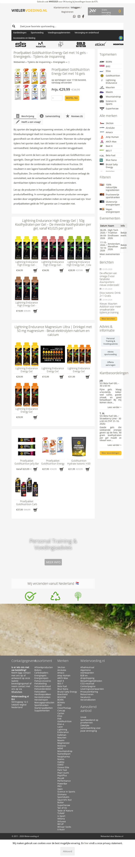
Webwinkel (19, 62)
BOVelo (61, 702)
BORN (106, 61)
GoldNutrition (110, 75)
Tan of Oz (62, 807)
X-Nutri (61, 829)
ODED (60, 764)
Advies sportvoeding (110, 353)
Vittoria (61, 818)
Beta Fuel (107, 155)
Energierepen (41, 678)
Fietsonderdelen (42, 689)
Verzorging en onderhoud (87, 32)
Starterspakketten (43, 708)
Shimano (61, 794)
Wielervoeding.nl (92, 661)
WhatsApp (16, 691)
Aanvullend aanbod (88, 709)
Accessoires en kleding (24, 38)
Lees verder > (114, 407)
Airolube (107, 127)
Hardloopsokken (42, 694)
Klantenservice (61, 7)
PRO (59, 786)
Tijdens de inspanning (39, 62)
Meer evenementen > (110, 255)
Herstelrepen (41, 699)
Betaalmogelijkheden (90, 681)
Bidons (38, 670)
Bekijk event (124, 234)
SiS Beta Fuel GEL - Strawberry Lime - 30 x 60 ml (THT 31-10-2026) (110, 419)
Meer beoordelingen (110, 453)
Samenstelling (50, 116)
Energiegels (59, 62)
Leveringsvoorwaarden (90, 689)
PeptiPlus (62, 775)
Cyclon (60, 713)
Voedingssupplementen (59, 32)
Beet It (106, 146)
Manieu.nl (119, 836)
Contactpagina (87, 686)
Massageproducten (44, 702)
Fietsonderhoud (42, 686)
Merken (63, 661)
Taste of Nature (65, 810)
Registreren (67, 11)
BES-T (106, 150)
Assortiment (43, 661)
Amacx (106, 132)
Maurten (107, 87)
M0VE (60, 748)
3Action (107, 123)
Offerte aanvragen (110, 363)
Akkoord (67, 851)
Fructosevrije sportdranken (110, 196)
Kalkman (61, 735)
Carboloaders (41, 672)
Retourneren (86, 694)
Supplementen (42, 710)
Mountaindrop (110, 96)
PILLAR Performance (64, 779)
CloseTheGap (64, 708)
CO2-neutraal (87, 683)
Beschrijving (25, 116)
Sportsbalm (63, 797)
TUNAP (60, 813)
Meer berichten (108, 318)
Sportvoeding (37, 32)
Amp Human (109, 137)
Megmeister (63, 743)
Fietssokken (40, 691)
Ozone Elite (63, 767)
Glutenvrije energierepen (110, 203)
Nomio (60, 759)
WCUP (60, 824)
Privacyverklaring (89, 691)
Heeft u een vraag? (28, 121)
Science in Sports (108, 102)
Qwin (60, 789)
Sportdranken (41, 705)
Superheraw (109, 108)
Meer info (53, 562)
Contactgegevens (23, 661)
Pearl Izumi (63, 772)
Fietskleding (40, 683)
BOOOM (61, 697)
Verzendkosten (88, 699)
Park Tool (62, 770)
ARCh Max (108, 141)
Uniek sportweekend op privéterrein (89, 720)
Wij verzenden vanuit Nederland (53, 583)
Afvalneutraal (87, 667)
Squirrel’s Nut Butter (64, 801)
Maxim (106, 92)
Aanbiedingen (20, 32)
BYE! (105, 66)
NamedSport (64, 753)
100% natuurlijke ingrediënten (109, 187)
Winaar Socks (64, 826)
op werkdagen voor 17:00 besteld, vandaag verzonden (69, 81)
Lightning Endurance (108, 81)
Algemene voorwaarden (87, 671)
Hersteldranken (42, 697)
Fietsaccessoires (42, 681)
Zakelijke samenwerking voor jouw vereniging (90, 728)
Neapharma (63, 756)
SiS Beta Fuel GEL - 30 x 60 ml (109, 384)
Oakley (60, 762)
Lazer (60, 726)
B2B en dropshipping (87, 677)
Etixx (105, 71)
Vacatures (85, 697)
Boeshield (62, 694)
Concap (61, 710)
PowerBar (62, 783)
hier (20, 672)
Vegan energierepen (110, 210)
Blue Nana (108, 160)
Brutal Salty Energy (109, 166)
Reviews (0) (74, 116)
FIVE (59, 718)
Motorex (61, 745)
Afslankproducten (43, 667)
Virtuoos (61, 821)
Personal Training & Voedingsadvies (110, 341)
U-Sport (61, 816)
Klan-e (60, 724)
